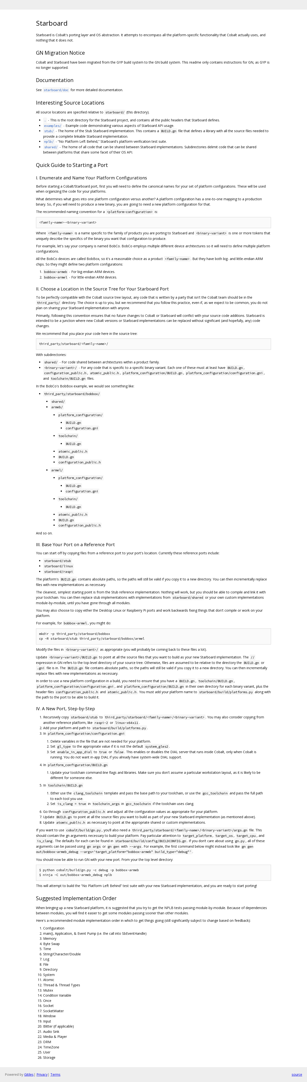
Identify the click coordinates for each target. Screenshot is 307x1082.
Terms (55, 1074)
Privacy (41, 1074)
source (297, 1074)
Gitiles (29, 1074)
